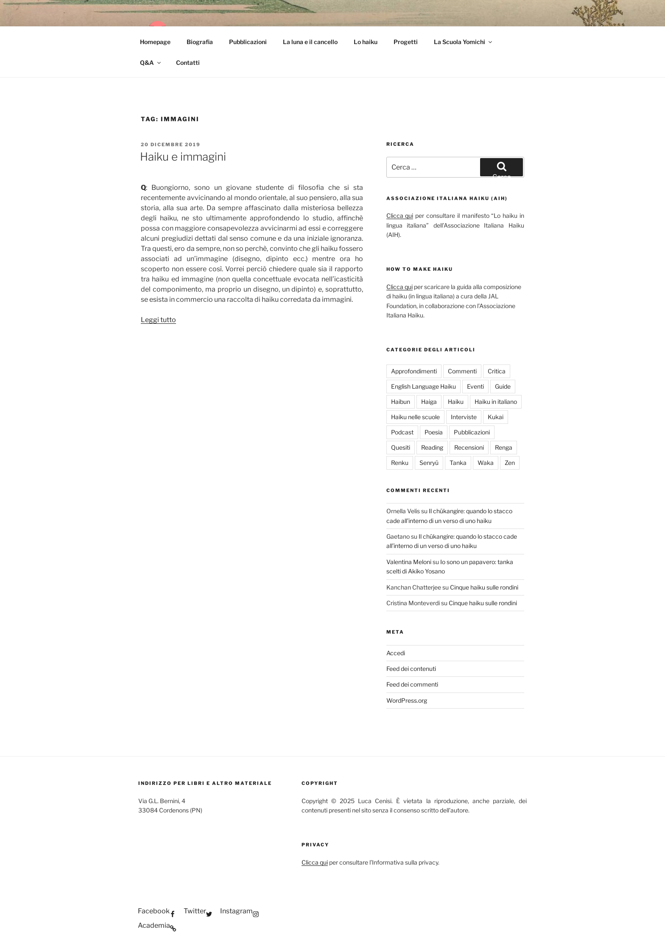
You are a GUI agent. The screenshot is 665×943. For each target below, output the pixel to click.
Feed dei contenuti (411, 668)
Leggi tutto (158, 320)
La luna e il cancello (310, 41)
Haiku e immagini (183, 156)
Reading (432, 447)
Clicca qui (400, 215)
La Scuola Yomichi (463, 41)
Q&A (151, 62)
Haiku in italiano (496, 401)
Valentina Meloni (408, 561)
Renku (399, 462)
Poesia (434, 432)
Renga (503, 447)
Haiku (456, 401)
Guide (503, 386)
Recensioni (469, 447)
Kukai (495, 416)
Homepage (155, 41)
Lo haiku (365, 41)
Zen (510, 462)
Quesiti (400, 447)
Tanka (458, 462)
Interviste (464, 416)
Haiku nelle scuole (415, 416)
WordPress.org (406, 700)
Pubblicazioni (248, 41)
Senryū (429, 462)
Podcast (402, 432)
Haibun (400, 401)
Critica (497, 371)
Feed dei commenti (412, 684)
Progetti (406, 41)
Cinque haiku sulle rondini (484, 587)
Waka (486, 462)
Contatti (188, 62)
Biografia (200, 41)
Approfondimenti (414, 371)
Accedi (395, 652)
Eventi (475, 386)
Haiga (429, 401)
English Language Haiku (423, 386)
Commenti (462, 371)
